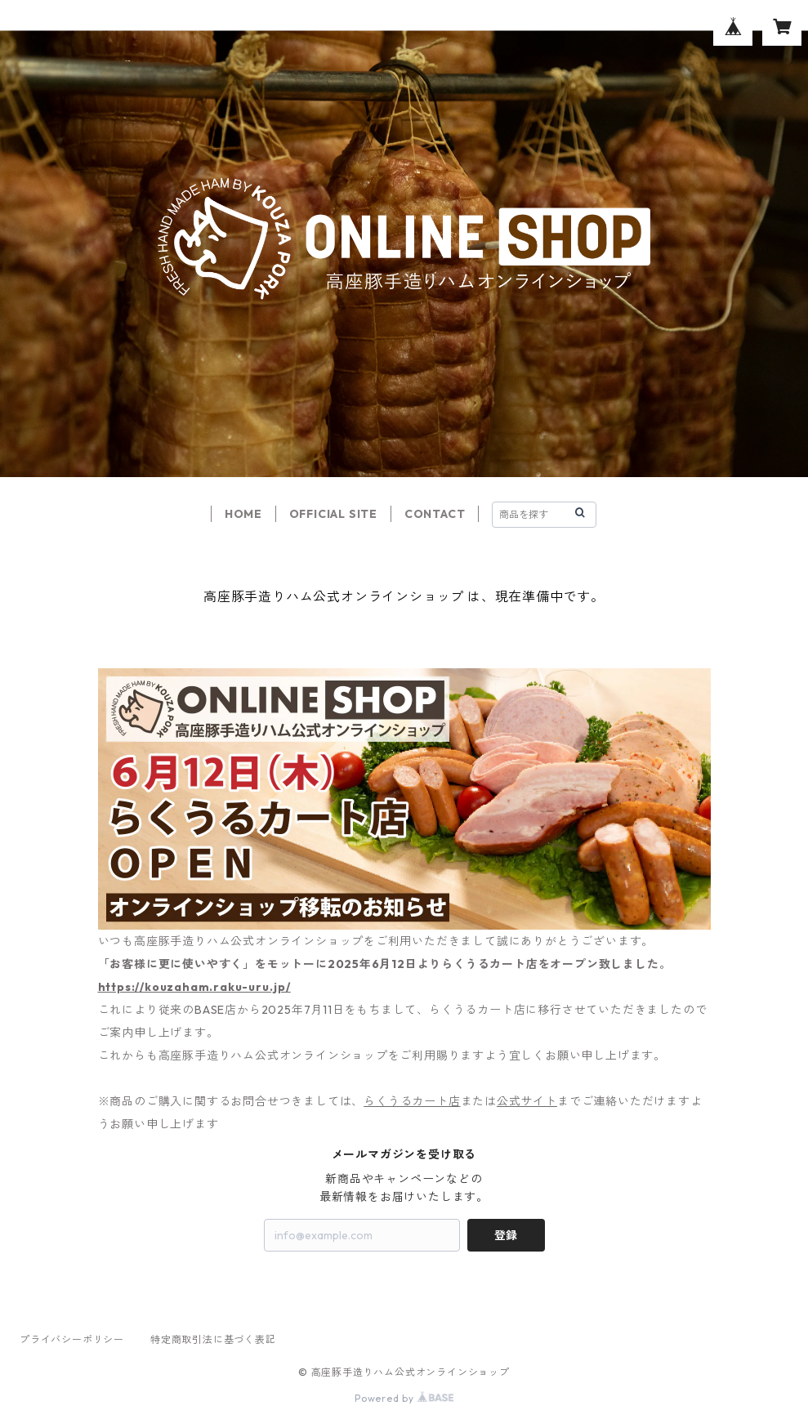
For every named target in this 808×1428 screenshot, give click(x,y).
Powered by (404, 1398)
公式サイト (527, 1101)
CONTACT (435, 513)
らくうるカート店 (412, 1101)
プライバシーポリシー (72, 1339)
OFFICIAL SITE (333, 513)
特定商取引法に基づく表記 (213, 1339)
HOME (243, 513)
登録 (505, 1235)
